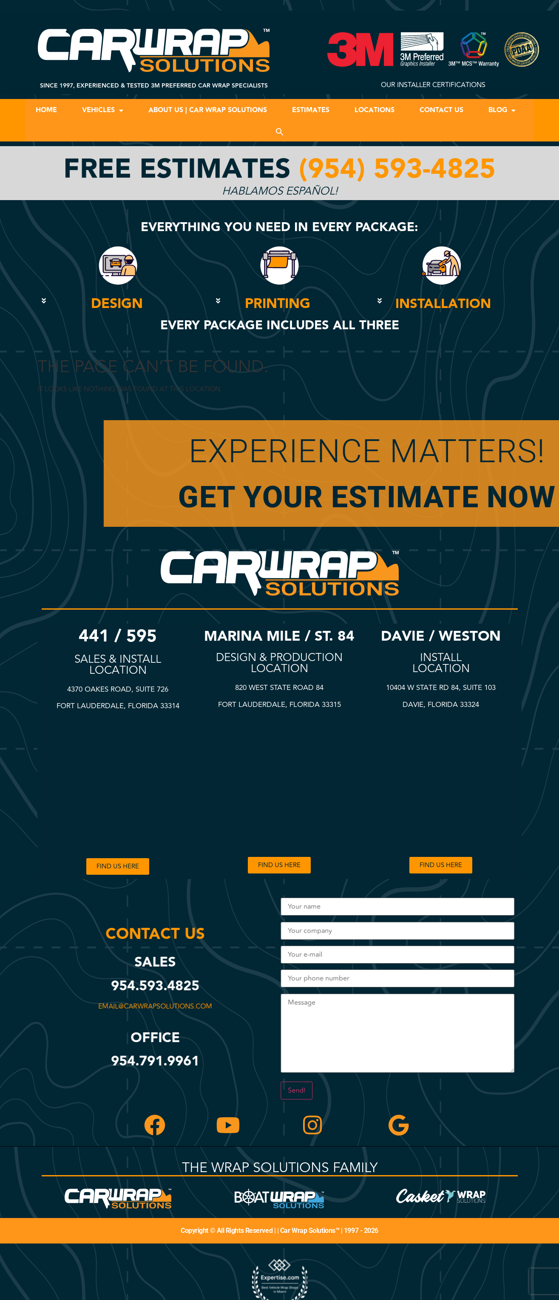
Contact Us (441, 110)
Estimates (310, 110)
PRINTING (277, 304)
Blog (502, 110)
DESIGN (117, 304)
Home (46, 110)
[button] (279, 131)
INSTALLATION (443, 304)
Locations (374, 110)
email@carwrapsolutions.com (159, 1006)
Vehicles (102, 110)
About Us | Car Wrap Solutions (207, 110)
